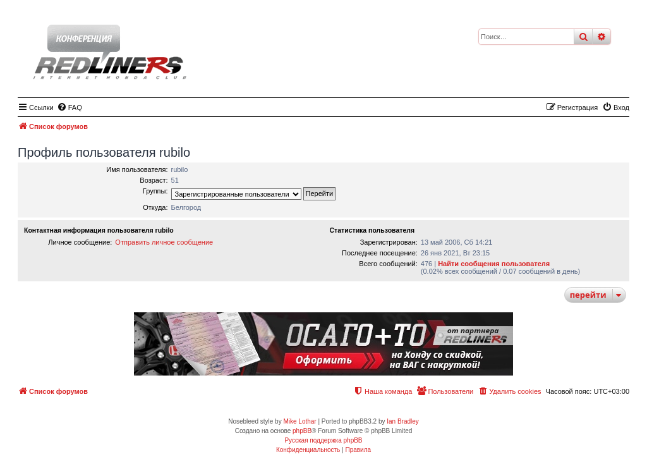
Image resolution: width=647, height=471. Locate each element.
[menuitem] (69, 107)
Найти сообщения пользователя (494, 263)
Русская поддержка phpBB (323, 440)
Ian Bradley (403, 421)
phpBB (302, 430)
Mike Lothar (299, 421)
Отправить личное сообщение (164, 242)
